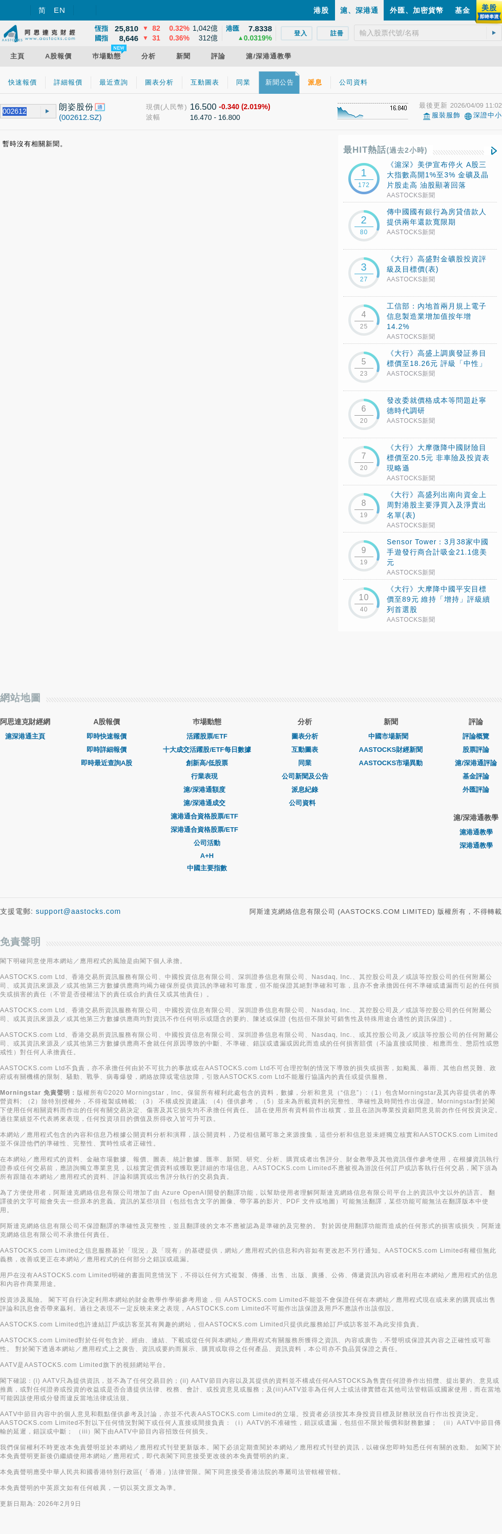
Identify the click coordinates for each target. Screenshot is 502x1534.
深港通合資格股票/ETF (207, 829)
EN (60, 10)
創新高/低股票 (207, 763)
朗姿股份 (76, 107)
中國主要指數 (207, 868)
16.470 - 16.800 (215, 117)
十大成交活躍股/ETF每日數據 (206, 749)
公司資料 (305, 803)
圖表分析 (304, 736)
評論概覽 (476, 736)
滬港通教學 (476, 832)
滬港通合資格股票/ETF (207, 816)
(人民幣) (173, 107)
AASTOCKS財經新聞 (391, 749)
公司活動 (207, 843)
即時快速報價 (107, 736)
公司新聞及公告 (305, 776)
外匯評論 (476, 789)
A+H (207, 856)
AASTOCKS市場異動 (391, 763)
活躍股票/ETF (206, 736)
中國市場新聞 (390, 736)
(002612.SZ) (80, 117)
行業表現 (207, 776)
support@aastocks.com (78, 911)
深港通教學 (476, 845)
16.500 (203, 107)
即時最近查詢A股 (106, 763)
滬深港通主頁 (25, 736)
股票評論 (476, 749)
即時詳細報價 (107, 749)
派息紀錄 (304, 789)
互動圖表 (304, 749)
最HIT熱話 (385, 150)
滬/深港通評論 (476, 763)
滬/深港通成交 (207, 803)
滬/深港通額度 (207, 789)
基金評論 (476, 776)
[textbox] (428, 33)
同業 (304, 763)
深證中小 (487, 115)
